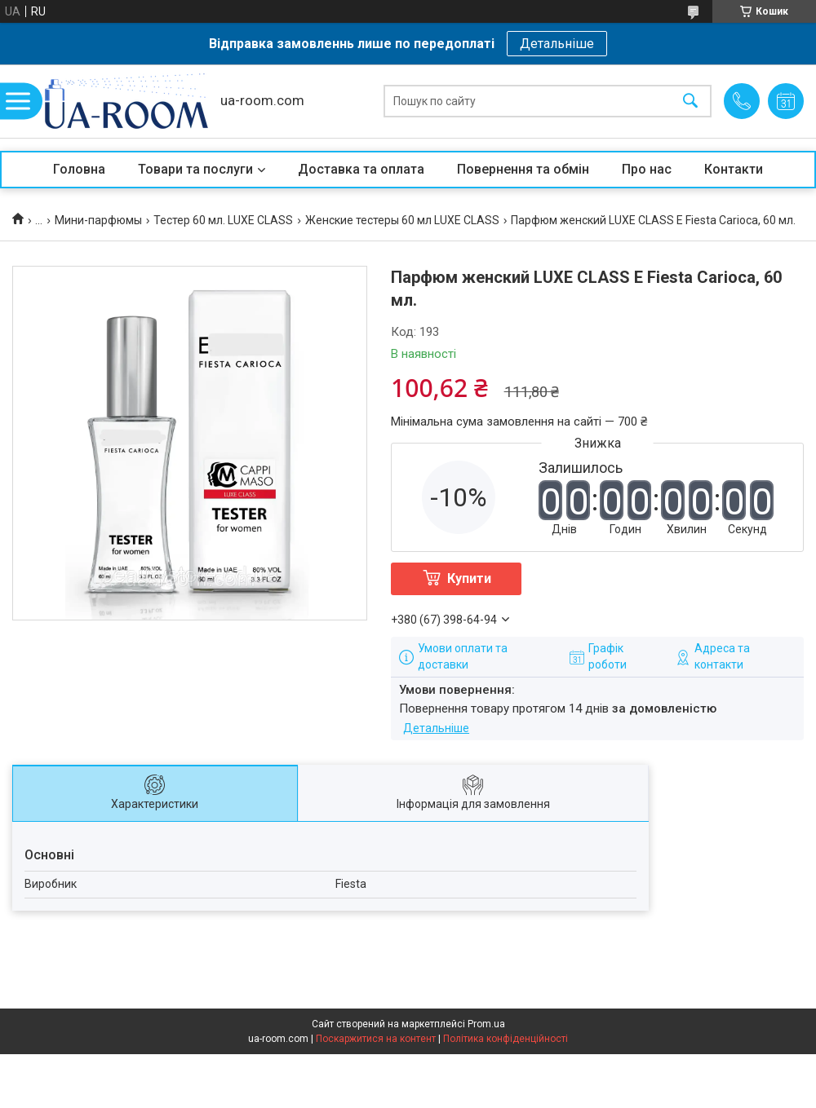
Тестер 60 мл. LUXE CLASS (223, 220)
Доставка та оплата (361, 169)
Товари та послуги (195, 169)
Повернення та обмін (523, 169)
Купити (469, 578)
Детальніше (557, 43)
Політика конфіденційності (505, 1038)
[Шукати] (690, 101)
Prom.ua (486, 1024)
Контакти (733, 169)
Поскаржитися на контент (376, 1038)
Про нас (647, 169)
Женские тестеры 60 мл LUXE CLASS (402, 220)
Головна (79, 169)
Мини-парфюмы (98, 220)
